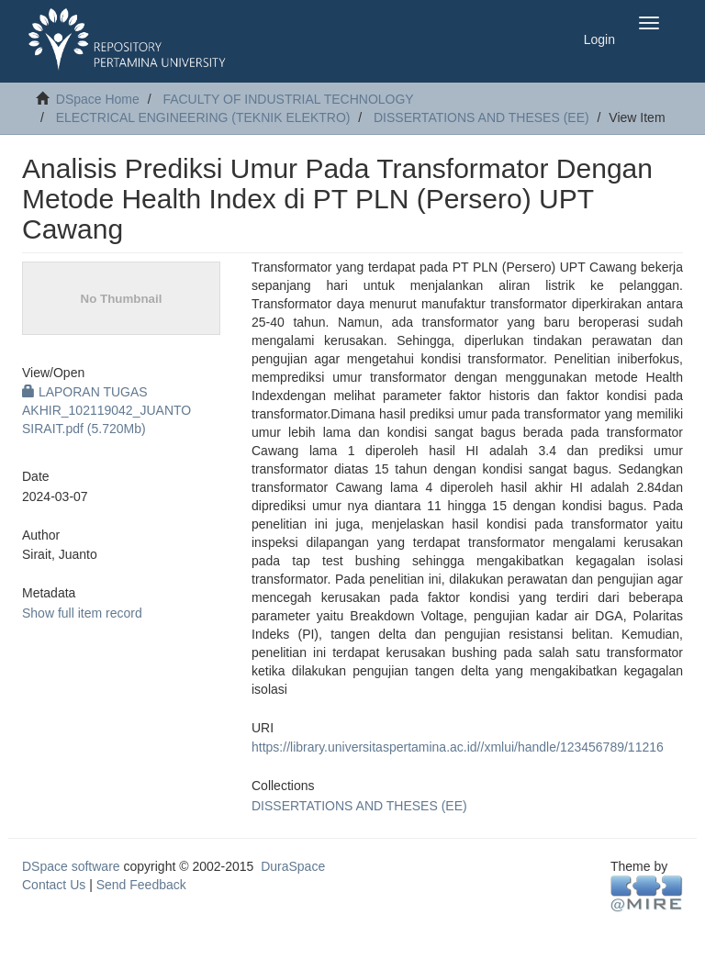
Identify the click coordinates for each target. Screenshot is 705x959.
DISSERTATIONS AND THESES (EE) (481, 117)
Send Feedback (141, 884)
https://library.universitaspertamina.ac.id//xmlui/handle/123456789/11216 (458, 747)
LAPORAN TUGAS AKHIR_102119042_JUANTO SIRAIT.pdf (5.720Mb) (106, 410)
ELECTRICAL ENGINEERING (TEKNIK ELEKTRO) (203, 117)
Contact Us (53, 884)
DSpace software (71, 866)
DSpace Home (98, 99)
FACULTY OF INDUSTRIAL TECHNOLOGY (287, 99)
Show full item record (82, 613)
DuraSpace (293, 866)
